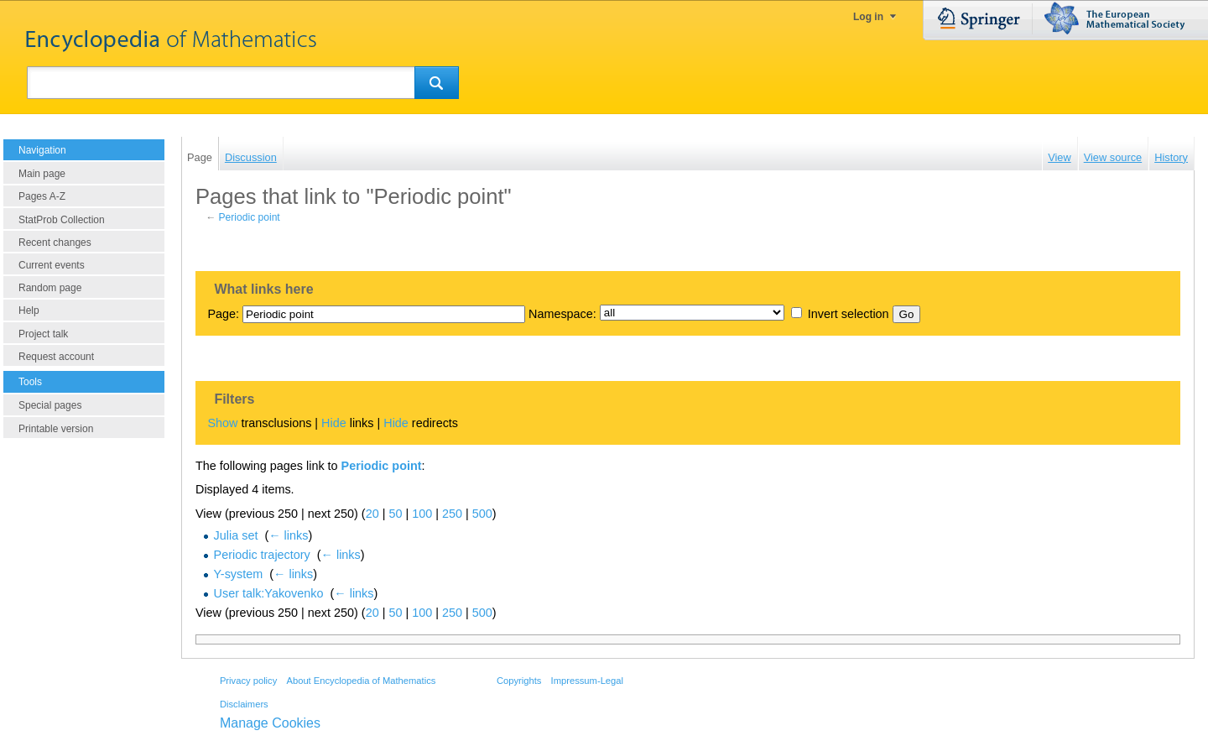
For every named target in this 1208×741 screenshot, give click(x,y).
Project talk (43, 334)
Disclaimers (244, 704)
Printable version (55, 429)
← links (288, 535)
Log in (868, 17)
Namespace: (562, 314)
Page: (223, 314)
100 (422, 513)
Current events (51, 265)
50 (395, 513)
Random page (49, 288)
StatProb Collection (61, 220)
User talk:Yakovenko (269, 593)
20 (372, 513)
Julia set (236, 535)
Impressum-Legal (587, 681)
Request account (56, 357)
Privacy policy (248, 681)
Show (222, 423)
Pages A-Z (41, 196)
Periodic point (249, 217)
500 (482, 513)
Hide (333, 423)
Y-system (238, 574)
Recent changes (54, 242)
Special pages (49, 405)
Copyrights (519, 681)
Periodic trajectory (262, 554)
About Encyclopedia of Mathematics (360, 681)
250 (452, 513)
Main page (41, 174)
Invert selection (848, 314)
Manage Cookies (270, 723)
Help (28, 310)
